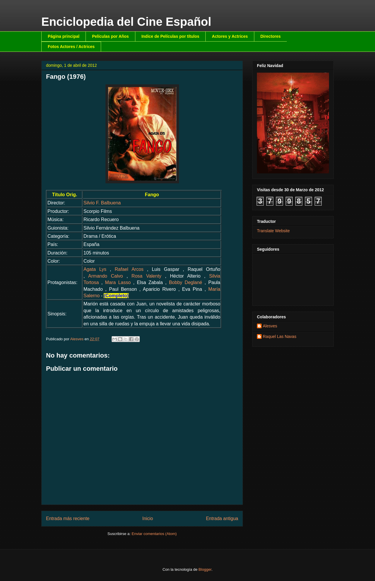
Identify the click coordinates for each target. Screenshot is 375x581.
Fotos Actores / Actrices (71, 46)
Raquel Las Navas (279, 336)
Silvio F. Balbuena (102, 202)
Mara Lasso (118, 282)
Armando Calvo (105, 276)
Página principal (63, 36)
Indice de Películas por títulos (171, 36)
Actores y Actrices (230, 36)
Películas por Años (110, 36)
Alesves (270, 326)
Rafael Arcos (129, 269)
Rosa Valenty (146, 276)
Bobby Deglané (185, 282)
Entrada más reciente (67, 518)
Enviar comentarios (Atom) (154, 534)
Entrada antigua (222, 518)
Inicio (147, 518)
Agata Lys (94, 269)
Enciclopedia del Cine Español (126, 21)
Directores (270, 36)
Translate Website (273, 230)
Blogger (205, 569)
